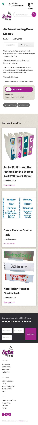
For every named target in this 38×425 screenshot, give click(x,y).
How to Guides (7, 389)
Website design (20, 421)
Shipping (5, 406)
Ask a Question (10, 105)
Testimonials (6, 367)
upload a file (23, 105)
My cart (30, 6)
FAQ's (4, 391)
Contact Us (5, 372)
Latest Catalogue (7, 381)
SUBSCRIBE (30, 334)
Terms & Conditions (9, 400)
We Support (6, 369)
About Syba (6, 364)
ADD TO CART (17, 89)
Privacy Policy (6, 403)
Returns (4, 408)
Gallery (4, 383)
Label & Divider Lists (8, 386)
